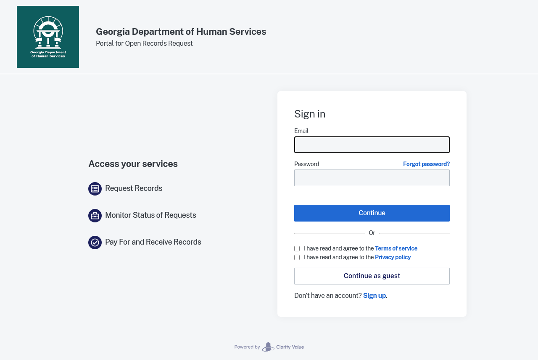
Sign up (374, 296)
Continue (372, 213)
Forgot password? (426, 164)
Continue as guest (372, 276)
